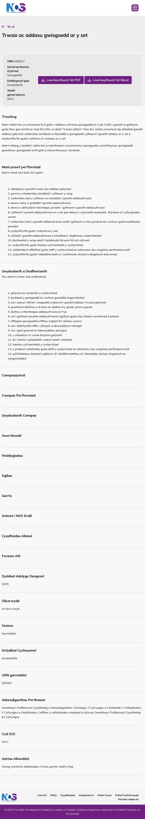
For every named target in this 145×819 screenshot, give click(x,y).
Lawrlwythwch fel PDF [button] (64, 80)
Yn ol (10, 27)
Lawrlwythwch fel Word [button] (110, 80)
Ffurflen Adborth (128, 799)
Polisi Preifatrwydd (127, 795)
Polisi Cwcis (105, 795)
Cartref (42, 795)
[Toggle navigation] (135, 8)
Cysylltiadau (67, 795)
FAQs (53, 795)
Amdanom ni (86, 795)
